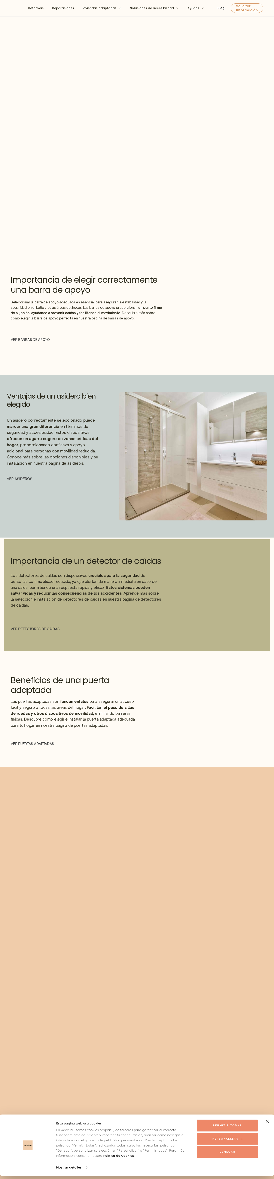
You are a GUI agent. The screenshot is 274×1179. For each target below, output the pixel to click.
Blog (221, 8)
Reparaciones (63, 8)
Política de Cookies (118, 1159)
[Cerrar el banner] (267, 1124)
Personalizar (227, 1141)
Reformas (36, 8)
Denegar (227, 1155)
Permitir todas (227, 1128)
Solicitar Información (247, 8)
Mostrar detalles (69, 1171)
